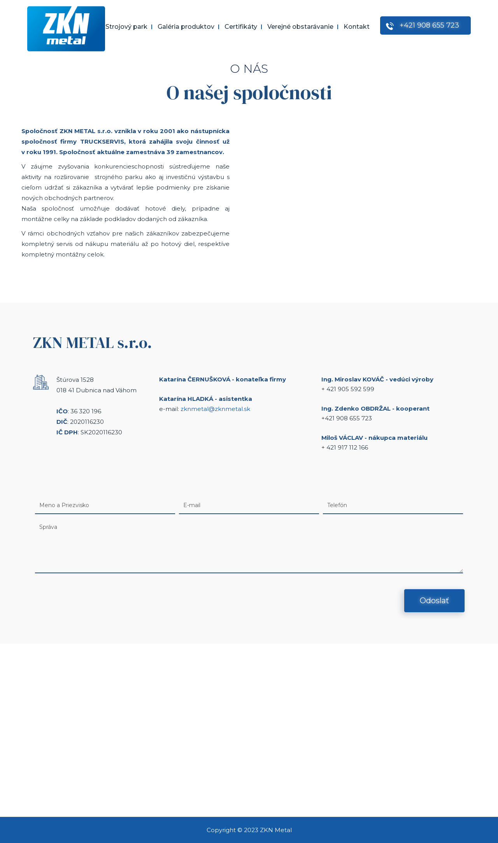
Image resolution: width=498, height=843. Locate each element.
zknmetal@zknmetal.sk (215, 409)
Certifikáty (240, 27)
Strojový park (126, 27)
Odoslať (434, 600)
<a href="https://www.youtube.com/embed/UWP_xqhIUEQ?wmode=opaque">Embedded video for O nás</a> (363, 203)
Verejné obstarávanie (300, 27)
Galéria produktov (186, 27)
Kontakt (357, 27)
